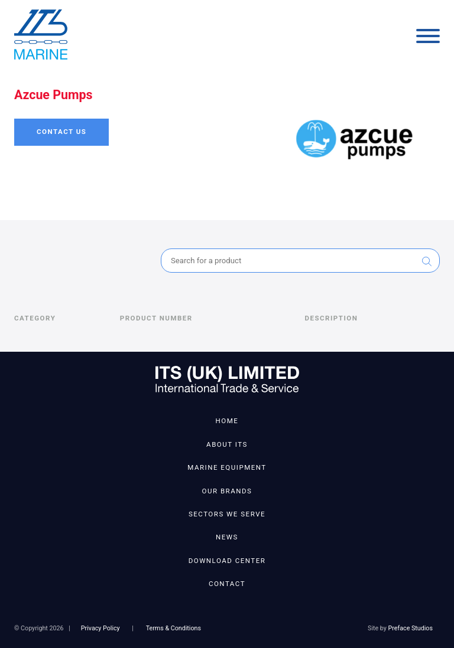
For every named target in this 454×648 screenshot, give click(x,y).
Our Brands (227, 491)
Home (227, 421)
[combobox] (300, 260)
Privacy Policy (100, 628)
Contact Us (61, 131)
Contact (227, 584)
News (227, 537)
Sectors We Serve (227, 514)
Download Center (227, 561)
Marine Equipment (227, 467)
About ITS (227, 444)
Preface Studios (410, 628)
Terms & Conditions (173, 628)
